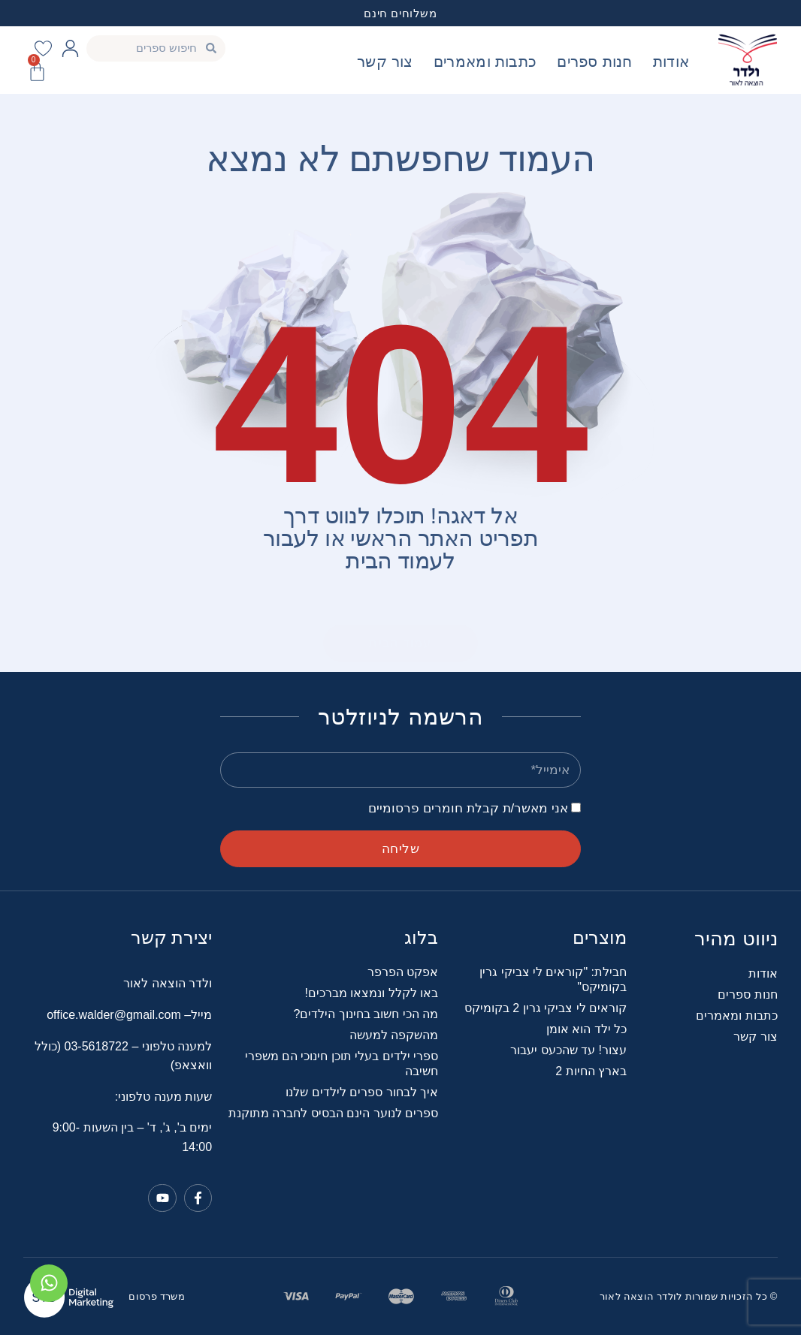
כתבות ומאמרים (485, 61)
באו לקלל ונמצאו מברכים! (371, 993)
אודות (671, 61)
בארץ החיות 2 (591, 1071)
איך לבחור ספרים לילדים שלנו (362, 1092)
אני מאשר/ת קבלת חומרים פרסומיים (468, 808)
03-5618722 (98, 1046)
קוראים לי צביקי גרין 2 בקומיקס (545, 1008)
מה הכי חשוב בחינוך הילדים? (365, 1014)
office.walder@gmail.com (114, 1014)
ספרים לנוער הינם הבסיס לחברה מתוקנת (333, 1113)
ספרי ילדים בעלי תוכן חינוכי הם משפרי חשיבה (342, 1063)
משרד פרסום (156, 1296)
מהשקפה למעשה (393, 1035)
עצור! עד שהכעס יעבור (568, 1050)
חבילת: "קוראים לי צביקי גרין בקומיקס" (553, 979)
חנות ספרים (595, 61)
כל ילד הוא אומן (586, 1029)
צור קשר (385, 61)
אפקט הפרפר (402, 972)
